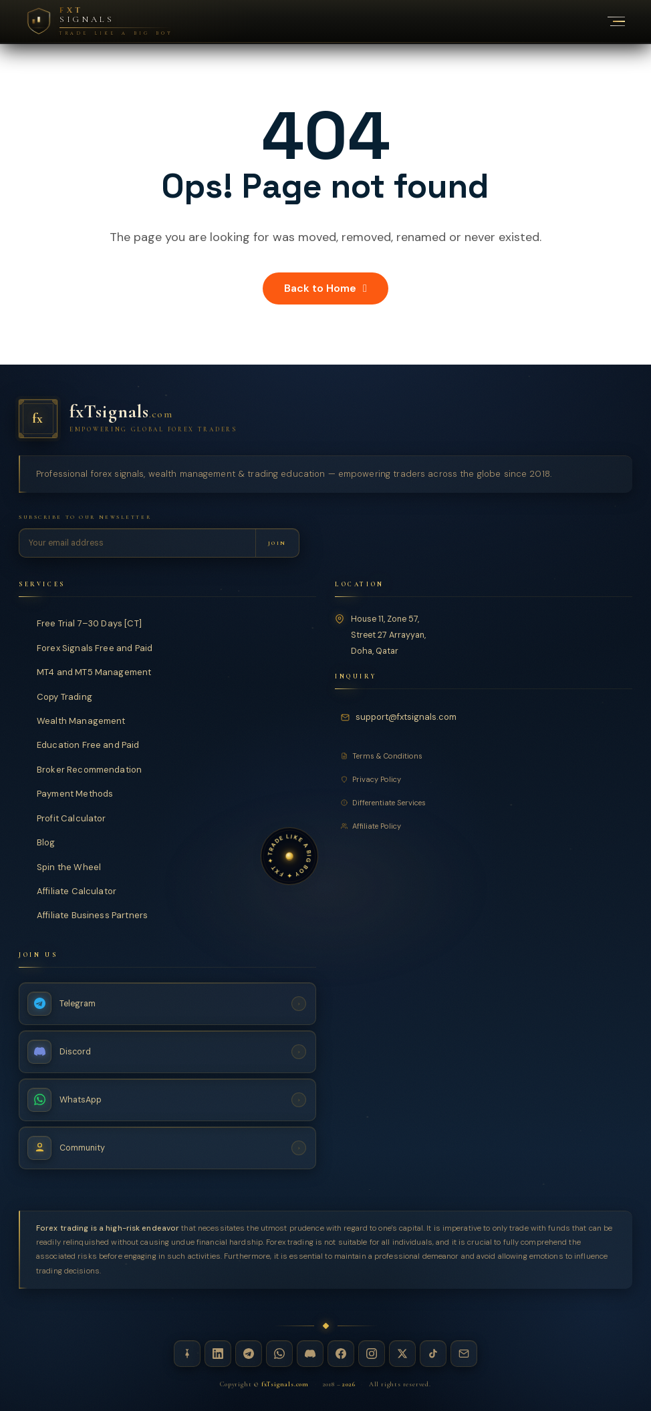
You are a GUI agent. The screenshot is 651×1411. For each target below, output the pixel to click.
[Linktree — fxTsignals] (187, 1353)
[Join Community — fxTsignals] (167, 1148)
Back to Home (325, 288)
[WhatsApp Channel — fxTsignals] (167, 1099)
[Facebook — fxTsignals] (341, 1353)
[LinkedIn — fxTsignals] (218, 1353)
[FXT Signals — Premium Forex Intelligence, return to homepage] (99, 21)
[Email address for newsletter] (137, 543)
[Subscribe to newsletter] (277, 543)
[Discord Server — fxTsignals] (167, 1051)
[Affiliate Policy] (483, 826)
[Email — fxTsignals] (463, 1353)
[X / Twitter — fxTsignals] (402, 1353)
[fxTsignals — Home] (325, 418)
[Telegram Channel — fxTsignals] (167, 1003)
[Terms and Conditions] (483, 756)
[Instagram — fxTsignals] (371, 1353)
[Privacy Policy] (483, 779)
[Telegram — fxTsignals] (248, 1353)
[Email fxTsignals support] (401, 717)
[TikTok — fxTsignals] (433, 1353)
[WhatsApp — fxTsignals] (279, 1353)
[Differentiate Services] (483, 802)
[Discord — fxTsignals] (310, 1353)
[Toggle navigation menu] (609, 21)
